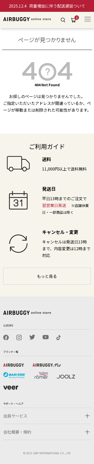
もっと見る (47, 276)
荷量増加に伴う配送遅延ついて (47, 6)
